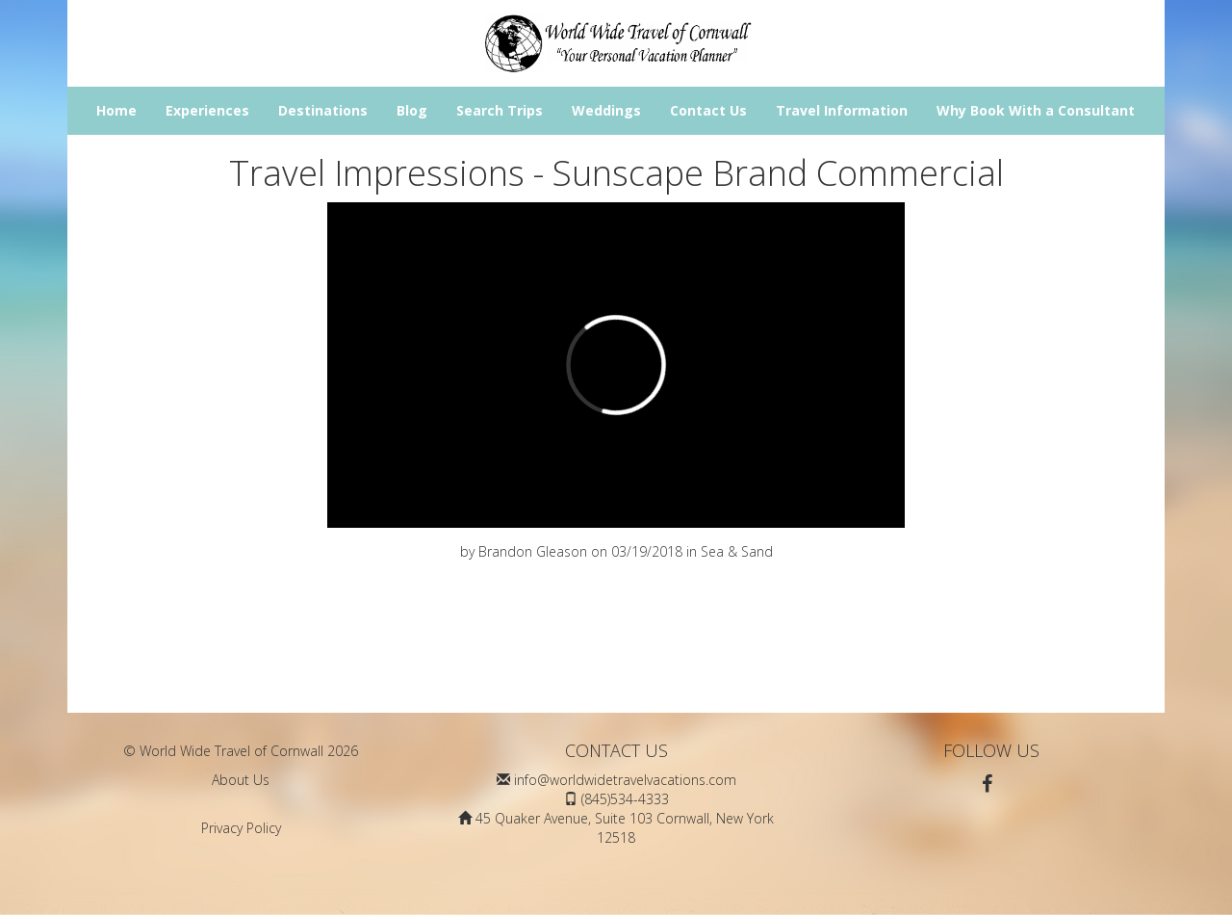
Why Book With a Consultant (1036, 110)
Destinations (323, 110)
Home (116, 110)
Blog (412, 110)
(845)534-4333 (625, 799)
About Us (241, 780)
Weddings (606, 110)
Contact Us (708, 110)
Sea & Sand (737, 551)
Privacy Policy (241, 828)
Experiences (207, 110)
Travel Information (842, 110)
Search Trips (499, 110)
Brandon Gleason (532, 551)
